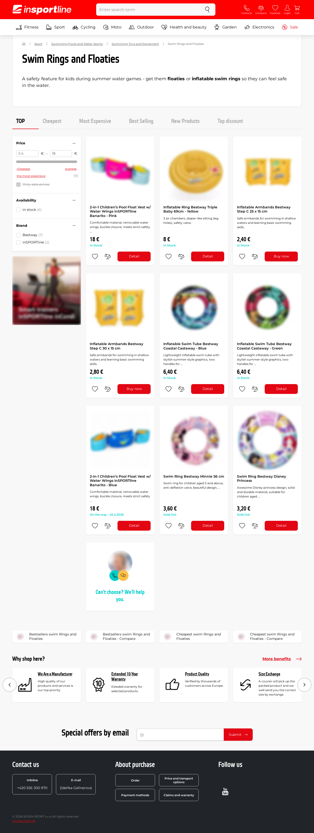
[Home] (24, 44)
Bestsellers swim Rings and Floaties (45, 637)
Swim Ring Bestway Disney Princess (261, 478)
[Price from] (27, 153)
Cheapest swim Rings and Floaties (192, 637)
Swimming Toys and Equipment (135, 44)
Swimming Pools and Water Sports (77, 44)
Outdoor (141, 27)
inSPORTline (36, 242)
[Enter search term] (147, 9)
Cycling (83, 27)
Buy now (281, 256)
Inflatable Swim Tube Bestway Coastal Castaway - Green (264, 346)
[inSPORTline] (42, 9)
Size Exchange (269, 674)
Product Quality (197, 674)
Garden (225, 27)
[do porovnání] (108, 256)
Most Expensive (95, 121)
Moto (112, 27)
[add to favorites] (95, 256)
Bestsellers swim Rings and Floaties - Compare (119, 637)
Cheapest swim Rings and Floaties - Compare (265, 637)
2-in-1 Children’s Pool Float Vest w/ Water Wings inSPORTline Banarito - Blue (120, 480)
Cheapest (52, 121)
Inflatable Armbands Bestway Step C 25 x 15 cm (263, 209)
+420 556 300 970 (32, 784)
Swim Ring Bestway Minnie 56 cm (193, 476)
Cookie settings (23, 821)
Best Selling (141, 121)
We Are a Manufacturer (55, 674)
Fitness (27, 27)
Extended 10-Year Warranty (124, 676)
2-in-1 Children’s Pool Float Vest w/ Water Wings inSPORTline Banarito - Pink (120, 211)
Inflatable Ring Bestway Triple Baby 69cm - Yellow (190, 209)
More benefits (282, 659)
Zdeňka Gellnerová (76, 784)
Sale (290, 27)
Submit (238, 734)
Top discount (230, 121)
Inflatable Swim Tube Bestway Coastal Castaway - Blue (190, 346)
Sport (55, 27)
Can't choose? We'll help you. (120, 596)
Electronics (259, 27)
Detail (134, 256)
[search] (207, 9)
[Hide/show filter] (74, 143)
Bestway (33, 235)
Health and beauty (184, 27)
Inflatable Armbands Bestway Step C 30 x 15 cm (116, 346)
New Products (185, 121)
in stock (32, 209)
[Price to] (61, 153)
